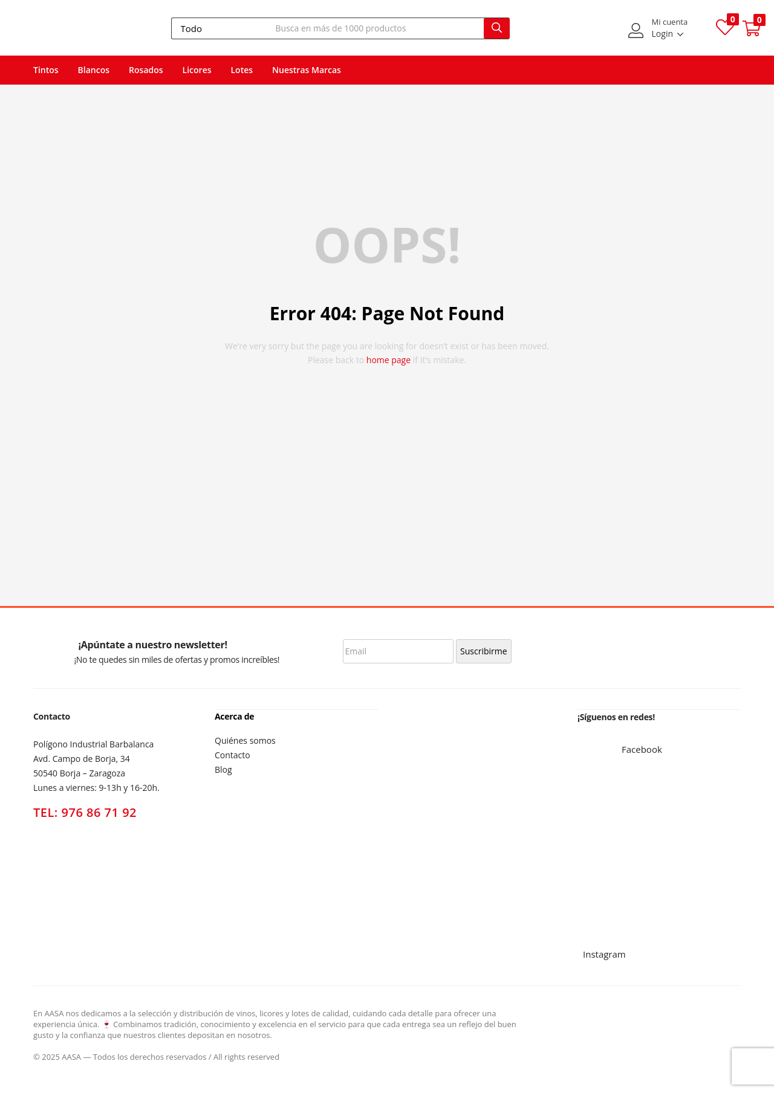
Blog (223, 769)
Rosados (146, 70)
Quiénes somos (245, 740)
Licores (197, 70)
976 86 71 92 (99, 812)
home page (388, 360)
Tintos (46, 70)
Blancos (93, 70)
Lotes (242, 70)
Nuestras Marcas (306, 70)
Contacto (232, 754)
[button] (752, 28)
